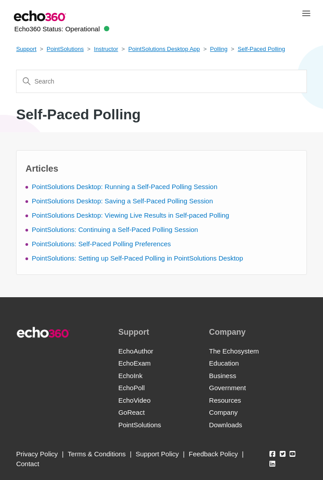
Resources (225, 400)
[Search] (161, 81)
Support (26, 49)
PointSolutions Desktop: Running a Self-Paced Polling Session (124, 186)
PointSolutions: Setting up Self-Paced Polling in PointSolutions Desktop (137, 258)
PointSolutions (65, 49)
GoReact (131, 412)
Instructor (106, 49)
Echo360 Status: (61, 29)
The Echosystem (234, 351)
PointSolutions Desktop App (164, 49)
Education (224, 363)
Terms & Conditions (97, 454)
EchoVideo (134, 400)
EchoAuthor (135, 351)
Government (227, 388)
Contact (27, 463)
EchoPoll (131, 388)
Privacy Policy (37, 454)
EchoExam (134, 363)
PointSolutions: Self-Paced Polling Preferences (101, 244)
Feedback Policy (213, 454)
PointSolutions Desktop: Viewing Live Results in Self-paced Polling (130, 215)
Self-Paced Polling (261, 49)
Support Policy (157, 454)
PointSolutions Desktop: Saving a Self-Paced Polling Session (122, 201)
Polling (219, 49)
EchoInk (130, 375)
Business (222, 375)
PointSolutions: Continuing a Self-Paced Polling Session (115, 229)
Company (223, 412)
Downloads (225, 425)
